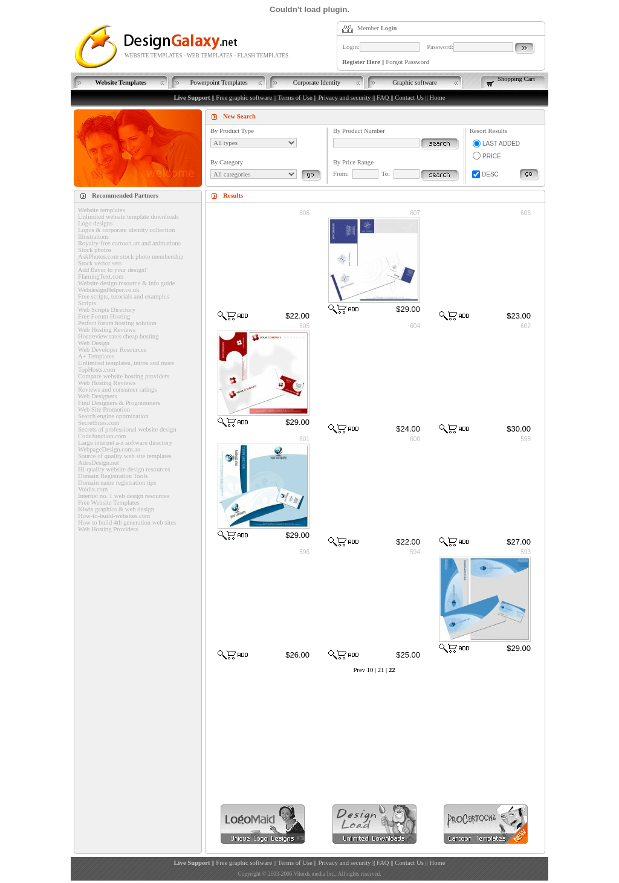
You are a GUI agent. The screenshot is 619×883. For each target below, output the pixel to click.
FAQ (383, 97)
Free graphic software (244, 97)
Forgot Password (407, 62)
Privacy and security (344, 97)
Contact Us (409, 97)
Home (437, 97)
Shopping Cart (516, 79)
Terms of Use (295, 97)
